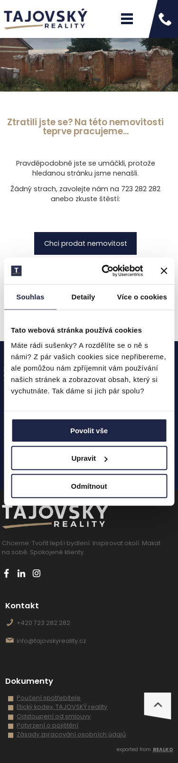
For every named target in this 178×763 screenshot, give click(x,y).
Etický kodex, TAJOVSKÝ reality (62, 707)
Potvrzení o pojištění (47, 725)
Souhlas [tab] (30, 296)
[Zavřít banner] (163, 271)
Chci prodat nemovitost (85, 243)
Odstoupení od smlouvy (54, 716)
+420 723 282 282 (43, 623)
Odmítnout (89, 486)
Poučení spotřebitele (49, 698)
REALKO (163, 749)
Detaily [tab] (83, 296)
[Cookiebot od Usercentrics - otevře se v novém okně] (106, 271)
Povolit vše (89, 430)
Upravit (89, 458)
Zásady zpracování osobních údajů (71, 734)
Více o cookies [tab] (142, 296)
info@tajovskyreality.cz (51, 641)
